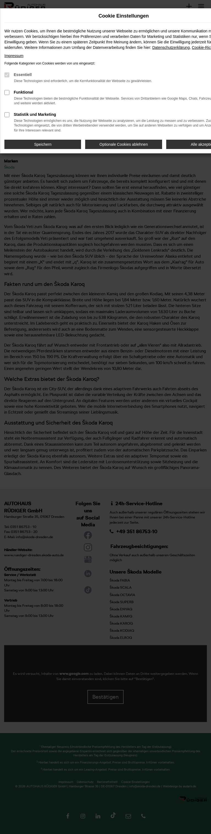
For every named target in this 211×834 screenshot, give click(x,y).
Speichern (42, 144)
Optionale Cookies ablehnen (123, 144)
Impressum (13, 56)
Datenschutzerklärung (171, 47)
